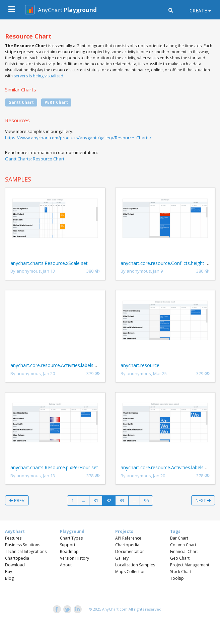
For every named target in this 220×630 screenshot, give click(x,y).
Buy (8, 571)
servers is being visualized (38, 76)
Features (13, 538)
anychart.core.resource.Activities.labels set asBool (64, 365)
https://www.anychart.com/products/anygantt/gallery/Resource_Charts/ (78, 138)
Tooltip (177, 578)
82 (108, 500)
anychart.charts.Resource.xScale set (49, 263)
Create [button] (198, 10)
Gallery (122, 558)
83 (122, 500)
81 (95, 500)
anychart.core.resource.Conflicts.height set (166, 263)
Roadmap (69, 551)
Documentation (130, 551)
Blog (9, 578)
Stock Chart (181, 571)
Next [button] (203, 500)
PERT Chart (56, 102)
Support (67, 545)
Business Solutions (22, 545)
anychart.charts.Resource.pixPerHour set (54, 467)
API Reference (128, 538)
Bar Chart (179, 538)
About (66, 565)
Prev (16, 500)
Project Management (189, 565)
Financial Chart (184, 551)
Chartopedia (17, 558)
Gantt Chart (21, 102)
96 (146, 500)
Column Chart (183, 545)
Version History (74, 558)
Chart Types (71, 538)
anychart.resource (140, 365)
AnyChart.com (115, 609)
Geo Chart (180, 558)
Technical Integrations (26, 551)
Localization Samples (135, 565)
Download (15, 565)
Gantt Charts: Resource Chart (34, 159)
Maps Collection (130, 571)
